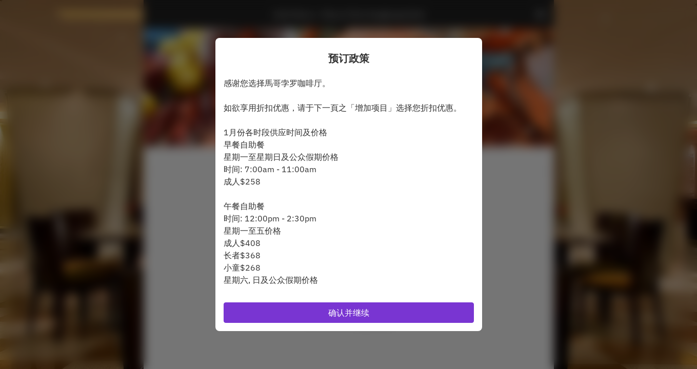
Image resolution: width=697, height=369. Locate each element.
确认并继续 (348, 313)
